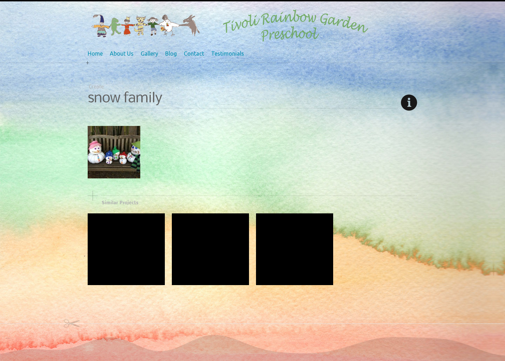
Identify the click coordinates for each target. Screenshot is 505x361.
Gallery (149, 53)
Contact (194, 53)
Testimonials (227, 53)
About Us (122, 53)
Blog (171, 53)
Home (95, 53)
